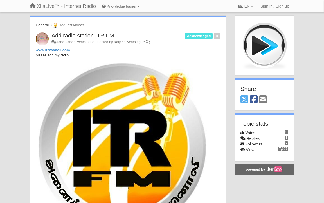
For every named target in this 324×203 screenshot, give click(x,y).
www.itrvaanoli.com (53, 50)
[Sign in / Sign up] (274, 6)
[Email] (263, 100)
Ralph (118, 42)
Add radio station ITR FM (82, 35)
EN (245, 6)
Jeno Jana (64, 42)
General (42, 25)
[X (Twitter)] (244, 100)
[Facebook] (254, 100)
